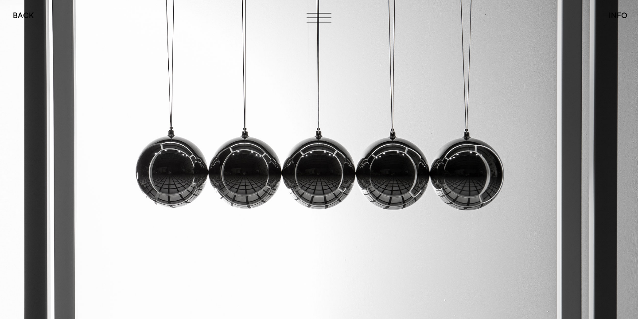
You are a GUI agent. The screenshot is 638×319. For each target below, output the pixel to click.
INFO (618, 16)
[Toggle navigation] (319, 17)
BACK (23, 16)
